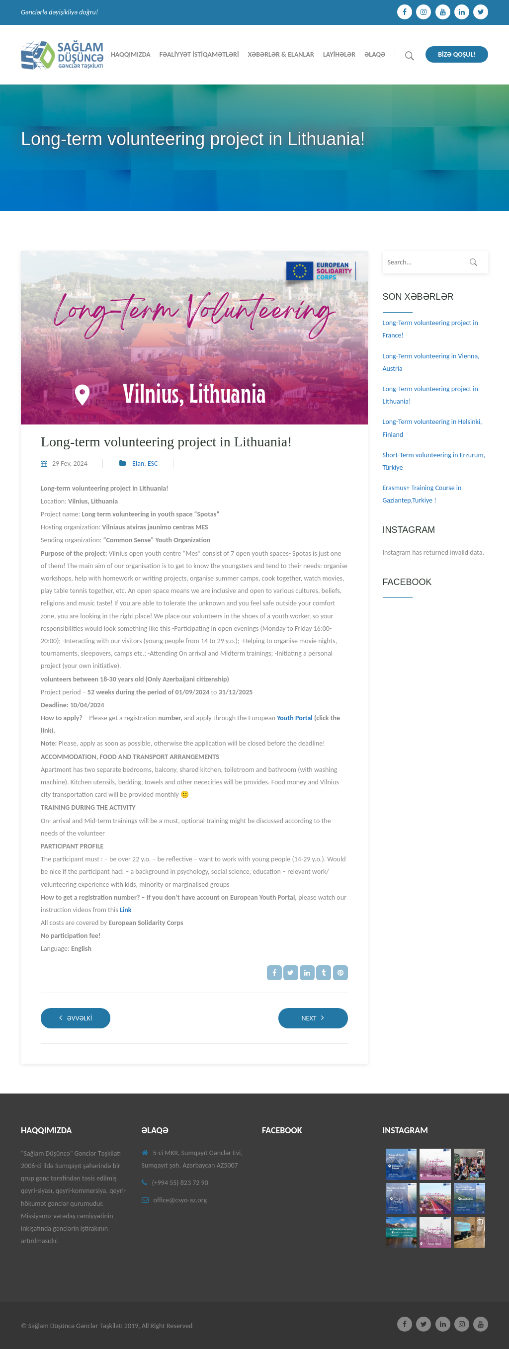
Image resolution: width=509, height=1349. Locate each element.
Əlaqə (374, 54)
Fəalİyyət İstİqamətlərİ (199, 54)
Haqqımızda (131, 54)
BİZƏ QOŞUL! (457, 54)
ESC (153, 463)
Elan (138, 463)
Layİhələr (339, 54)
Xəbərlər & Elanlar (281, 54)
